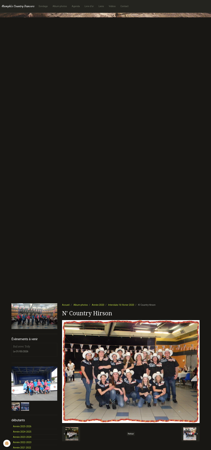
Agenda (76, 6)
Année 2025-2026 (22, 426)
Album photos (60, 6)
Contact (124, 6)
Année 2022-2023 (22, 442)
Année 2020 (98, 305)
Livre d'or (89, 6)
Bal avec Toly (21, 346)
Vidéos (112, 6)
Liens (101, 6)
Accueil (65, 305)
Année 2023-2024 (22, 437)
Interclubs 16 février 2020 (121, 305)
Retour (131, 434)
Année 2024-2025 (22, 431)
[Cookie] (6, 443)
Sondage (43, 6)
